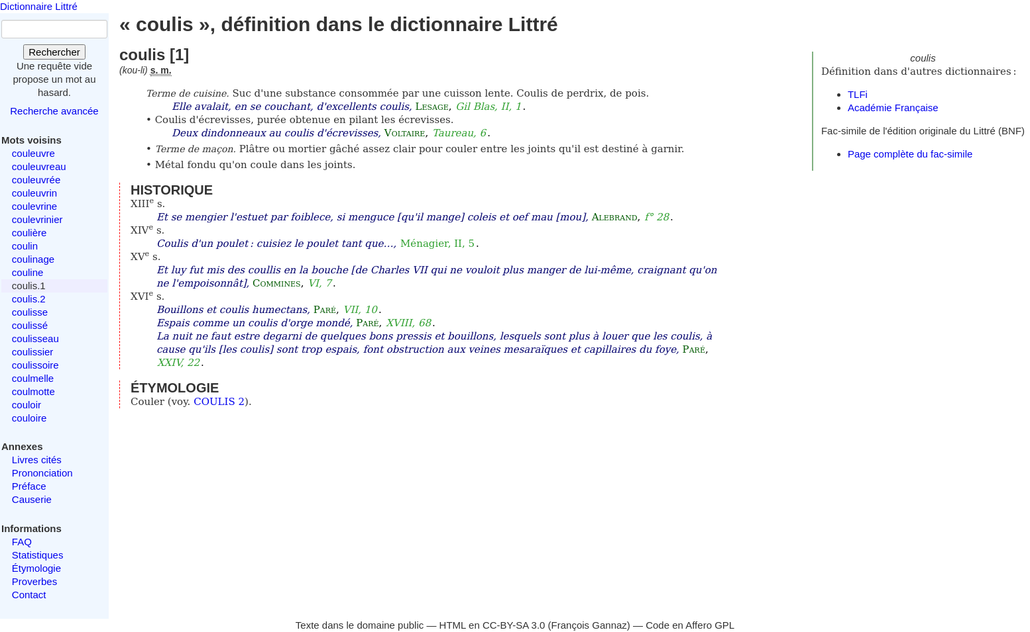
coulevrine (34, 206)
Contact (29, 594)
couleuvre (33, 153)
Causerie (32, 499)
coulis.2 (29, 298)
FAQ (22, 541)
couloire (29, 418)
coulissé (30, 325)
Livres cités (37, 459)
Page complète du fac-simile (910, 153)
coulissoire (35, 365)
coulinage (33, 259)
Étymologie (36, 568)
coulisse (30, 312)
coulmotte (33, 391)
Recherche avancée (54, 110)
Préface (29, 486)
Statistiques (38, 555)
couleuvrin (34, 193)
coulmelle (33, 378)
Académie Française (893, 107)
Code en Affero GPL (690, 625)
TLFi (858, 94)
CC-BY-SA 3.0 (514, 625)
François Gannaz (589, 625)
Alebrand (615, 217)
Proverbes (34, 581)
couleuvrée (36, 179)
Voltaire (405, 133)
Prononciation (42, 472)
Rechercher (54, 52)
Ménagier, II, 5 (437, 243)
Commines (277, 283)
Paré (325, 310)
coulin (25, 245)
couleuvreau (39, 166)
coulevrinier (37, 219)
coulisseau (35, 338)
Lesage (431, 107)
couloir (26, 404)
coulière (29, 232)
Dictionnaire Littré (39, 6)
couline (28, 272)
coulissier (33, 351)
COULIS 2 (219, 402)
